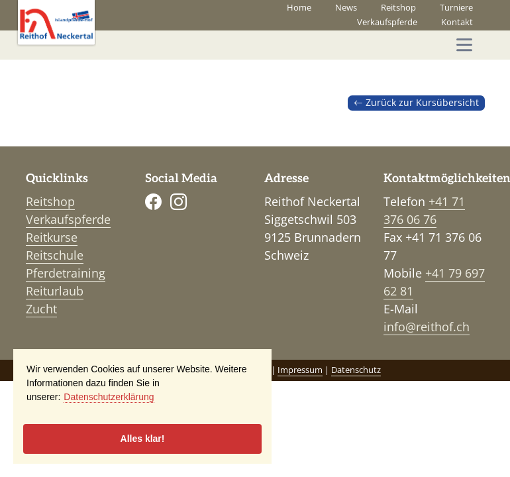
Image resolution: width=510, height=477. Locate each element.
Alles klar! (143, 438)
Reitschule (54, 255)
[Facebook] (153, 201)
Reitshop (398, 7)
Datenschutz (356, 370)
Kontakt (457, 22)
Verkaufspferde (387, 22)
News (346, 7)
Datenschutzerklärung (109, 397)
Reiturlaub (54, 291)
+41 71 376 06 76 (424, 210)
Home (299, 7)
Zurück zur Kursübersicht (416, 103)
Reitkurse (51, 237)
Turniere (456, 7)
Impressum (300, 370)
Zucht (41, 309)
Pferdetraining (65, 273)
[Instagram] (178, 201)
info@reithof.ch (426, 327)
